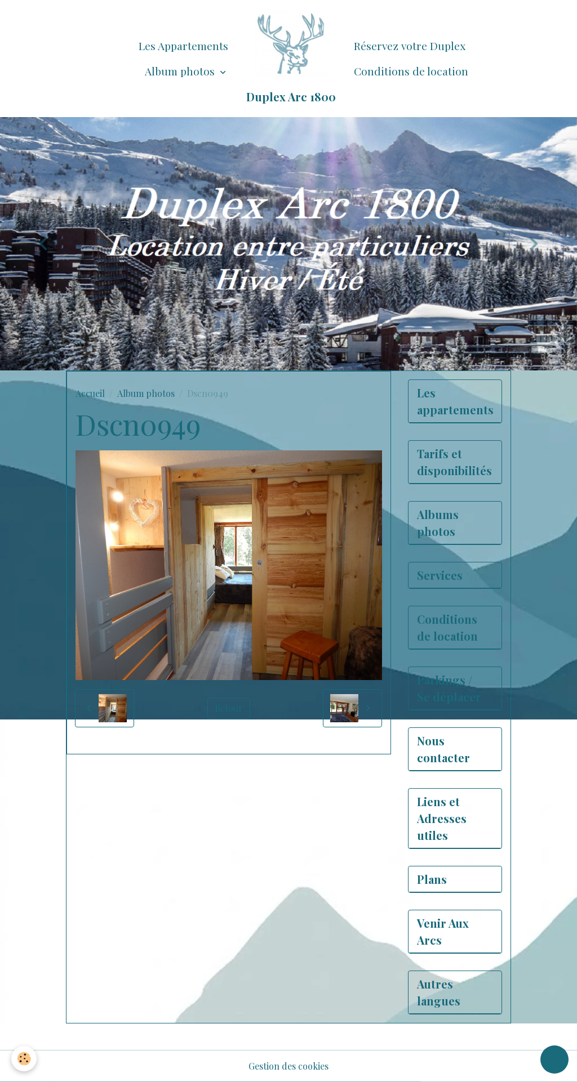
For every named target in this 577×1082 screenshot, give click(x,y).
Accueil (90, 393)
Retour (229, 708)
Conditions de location (411, 71)
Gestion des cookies (288, 1066)
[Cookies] (24, 1058)
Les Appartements (183, 45)
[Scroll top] (554, 1059)
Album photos (181, 71)
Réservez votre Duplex (409, 45)
